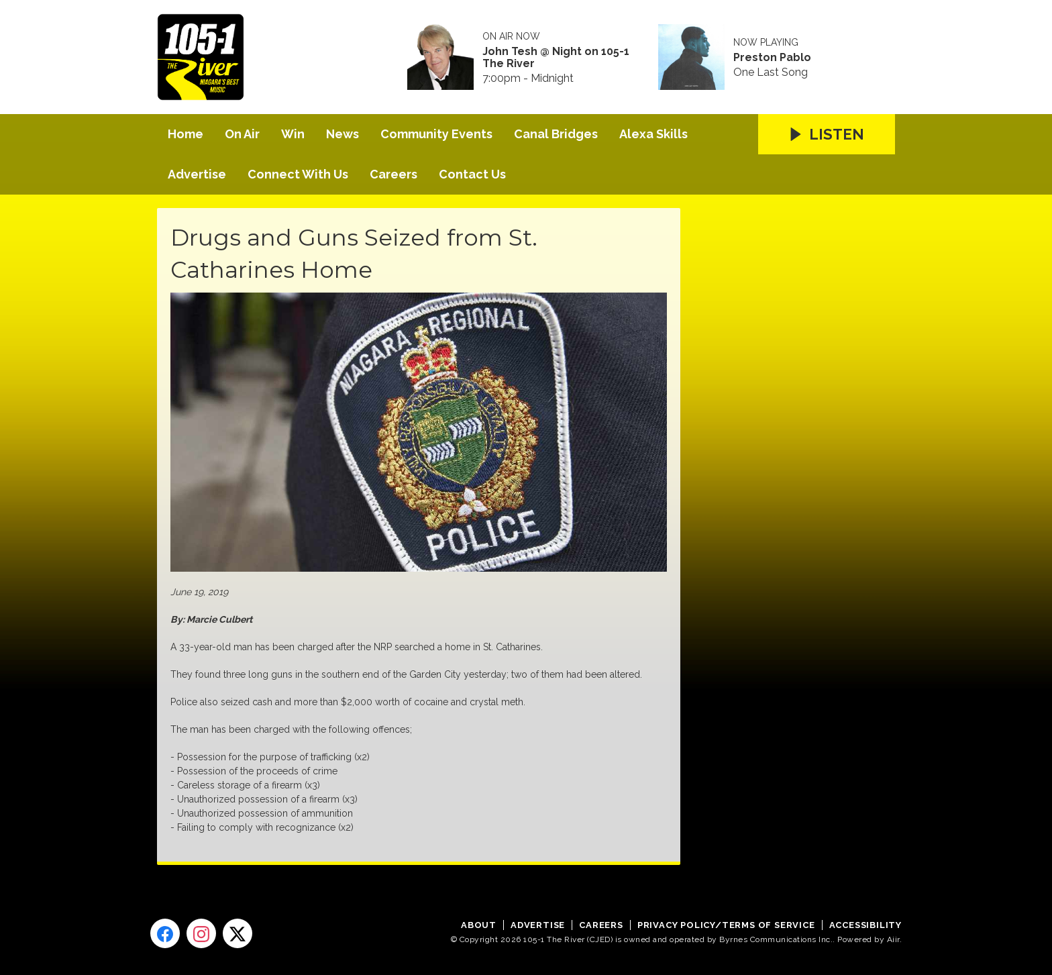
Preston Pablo (772, 58)
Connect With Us (298, 174)
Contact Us (472, 174)
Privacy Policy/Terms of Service (726, 925)
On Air (242, 134)
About (478, 925)
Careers (393, 174)
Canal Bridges (556, 134)
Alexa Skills (653, 134)
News (342, 134)
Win (293, 134)
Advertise (197, 174)
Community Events (436, 134)
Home (185, 134)
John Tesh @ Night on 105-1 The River (555, 58)
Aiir (893, 939)
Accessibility (865, 925)
